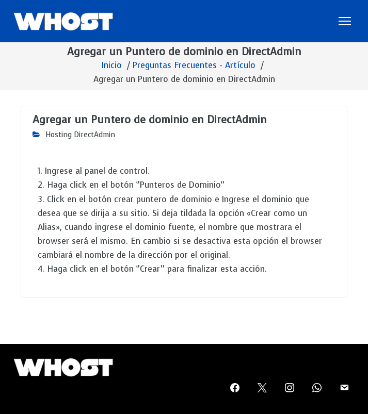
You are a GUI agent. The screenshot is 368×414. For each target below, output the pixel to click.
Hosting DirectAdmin (80, 135)
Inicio (112, 65)
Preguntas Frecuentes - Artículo (194, 65)
